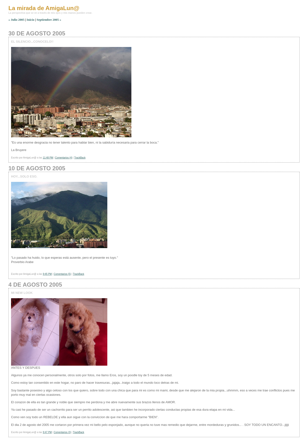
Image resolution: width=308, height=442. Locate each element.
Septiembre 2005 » (49, 19)
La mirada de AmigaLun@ (43, 8)
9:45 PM (47, 274)
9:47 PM (47, 432)
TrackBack (80, 157)
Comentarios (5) (62, 274)
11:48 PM (48, 157)
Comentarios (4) (63, 157)
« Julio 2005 (16, 19)
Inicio (30, 19)
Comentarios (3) (62, 432)
